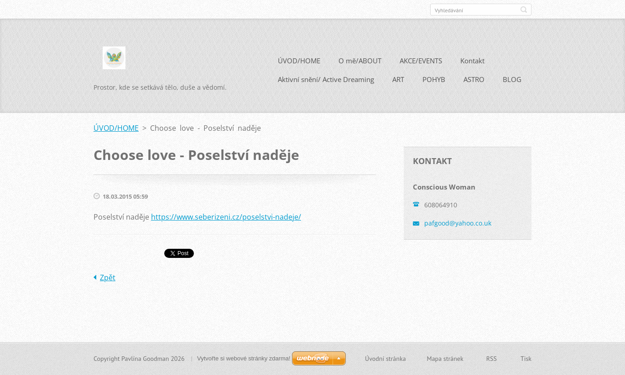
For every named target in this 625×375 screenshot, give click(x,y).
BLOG (512, 79)
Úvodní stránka (385, 358)
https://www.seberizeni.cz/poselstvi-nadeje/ (226, 217)
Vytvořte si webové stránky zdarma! (244, 358)
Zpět (107, 277)
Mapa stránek (445, 358)
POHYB (433, 79)
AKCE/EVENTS (421, 60)
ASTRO (474, 79)
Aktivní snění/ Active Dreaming (326, 79)
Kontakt (472, 60)
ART (398, 79)
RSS (491, 358)
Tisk (526, 358)
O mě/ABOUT (360, 60)
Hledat (524, 10)
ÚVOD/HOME (299, 60)
